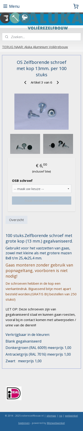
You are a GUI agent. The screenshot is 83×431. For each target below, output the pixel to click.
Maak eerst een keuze (41, 200)
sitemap (51, 415)
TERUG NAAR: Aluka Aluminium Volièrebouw (35, 47)
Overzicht (16, 219)
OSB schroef (22, 180)
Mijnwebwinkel (56, 423)
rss (60, 415)
